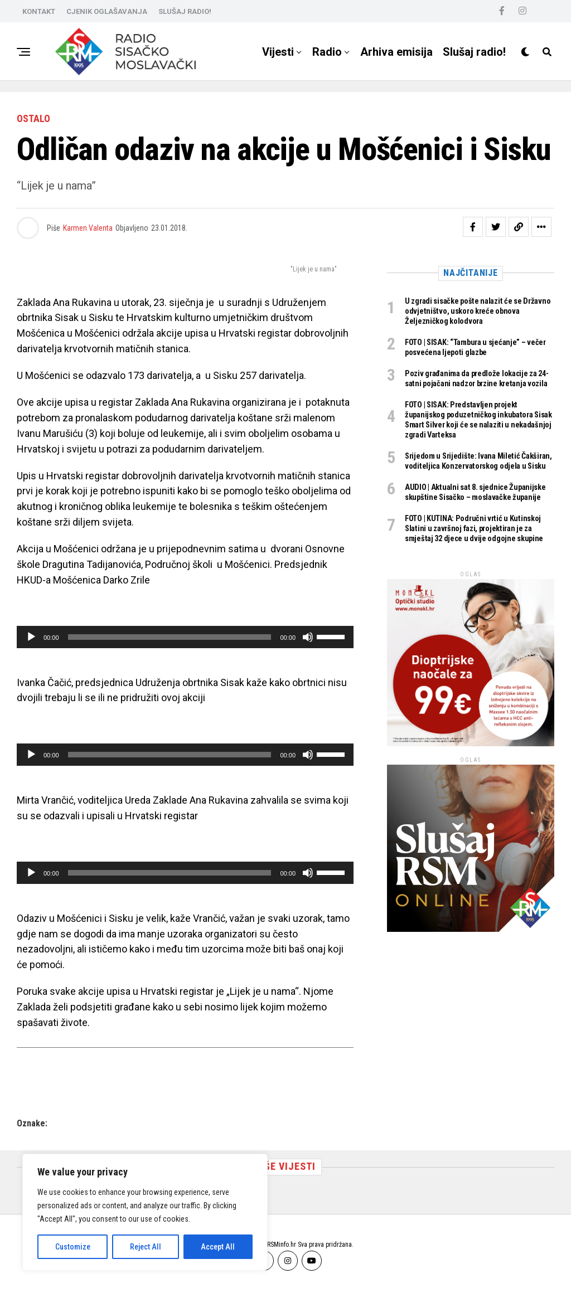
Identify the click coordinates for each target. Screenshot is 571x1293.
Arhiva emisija (396, 52)
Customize (72, 1246)
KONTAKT (38, 11)
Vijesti (278, 52)
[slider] (170, 637)
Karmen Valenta (88, 227)
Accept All (218, 1246)
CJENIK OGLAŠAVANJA (106, 11)
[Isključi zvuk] (307, 637)
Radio (327, 52)
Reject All (145, 1246)
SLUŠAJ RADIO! (184, 11)
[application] (185, 637)
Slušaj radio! (474, 52)
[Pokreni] (31, 637)
